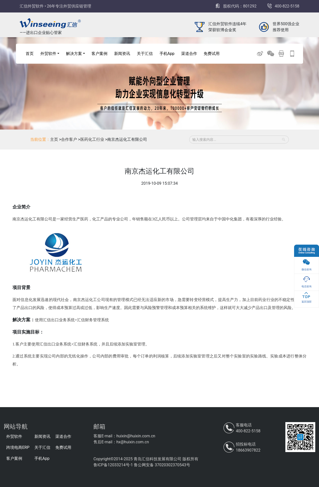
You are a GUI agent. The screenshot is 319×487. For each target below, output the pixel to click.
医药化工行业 (92, 139)
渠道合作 (189, 53)
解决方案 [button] (74, 53)
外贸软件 (14, 436)
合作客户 (69, 139)
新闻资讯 (122, 53)
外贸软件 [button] (48, 53)
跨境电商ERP (17, 447)
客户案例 (99, 53)
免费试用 (212, 53)
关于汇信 (145, 53)
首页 (30, 53)
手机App (167, 53)
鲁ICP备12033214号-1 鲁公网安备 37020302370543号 (141, 465)
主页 (54, 139)
